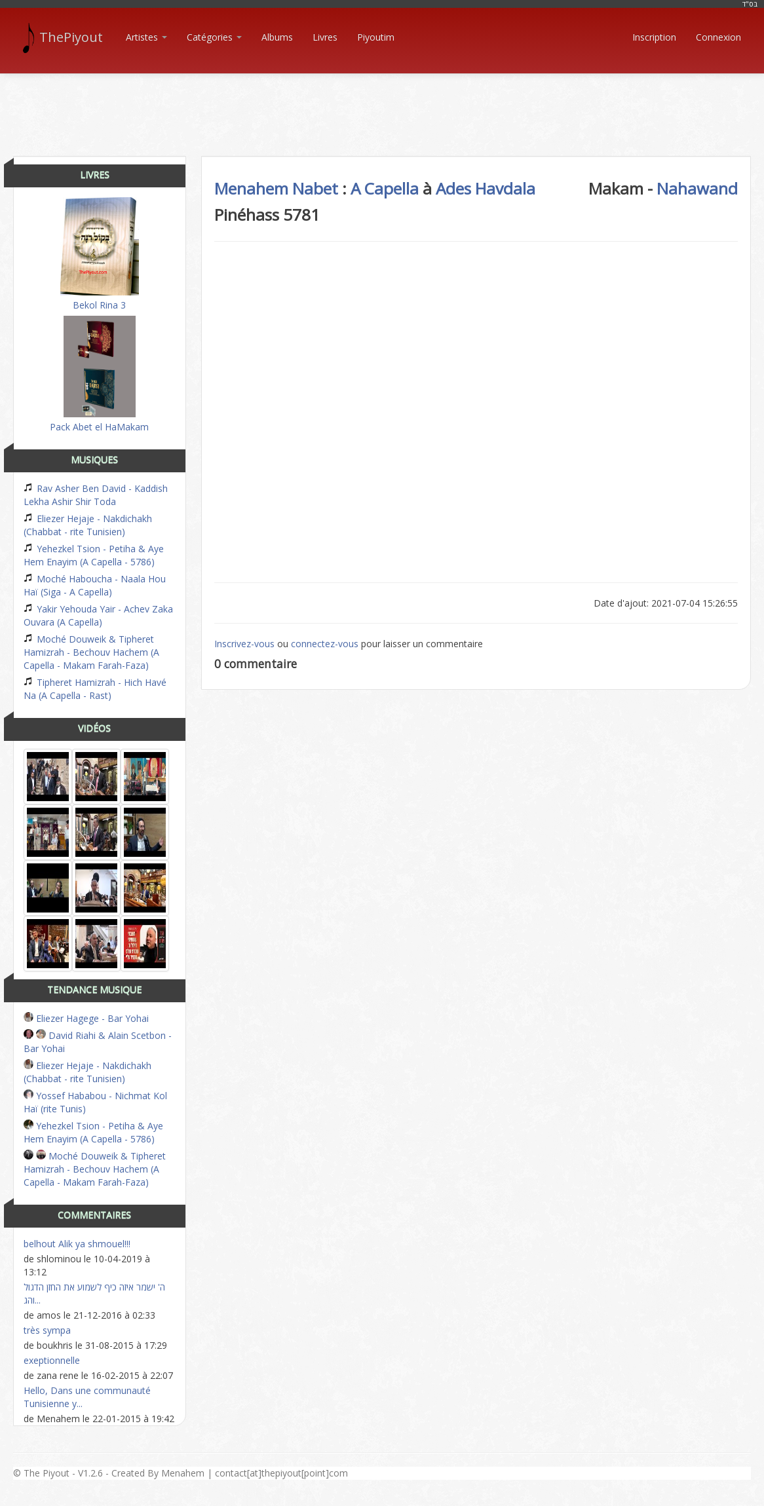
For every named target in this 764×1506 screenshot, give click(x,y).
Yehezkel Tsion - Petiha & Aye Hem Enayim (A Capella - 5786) (94, 555)
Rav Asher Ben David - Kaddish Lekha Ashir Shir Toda (96, 495)
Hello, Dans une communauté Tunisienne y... (87, 1397)
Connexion (718, 37)
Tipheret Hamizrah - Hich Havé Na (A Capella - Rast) (95, 689)
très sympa (47, 1330)
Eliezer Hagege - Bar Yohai (86, 1018)
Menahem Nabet (276, 188)
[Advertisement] (382, 103)
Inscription (654, 37)
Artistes (146, 37)
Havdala (505, 188)
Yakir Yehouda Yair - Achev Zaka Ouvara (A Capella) (98, 615)
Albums (277, 37)
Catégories (214, 37)
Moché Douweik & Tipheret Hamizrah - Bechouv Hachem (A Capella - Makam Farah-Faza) (91, 652)
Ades (453, 188)
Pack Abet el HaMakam (99, 374)
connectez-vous (324, 643)
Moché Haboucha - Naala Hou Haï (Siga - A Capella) (95, 585)
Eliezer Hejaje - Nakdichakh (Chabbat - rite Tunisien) (88, 525)
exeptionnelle (52, 1360)
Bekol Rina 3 (99, 254)
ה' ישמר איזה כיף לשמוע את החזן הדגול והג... (94, 1293)
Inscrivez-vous (244, 643)
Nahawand (697, 188)
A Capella (385, 188)
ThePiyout (64, 37)
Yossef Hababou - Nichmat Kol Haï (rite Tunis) (95, 1102)
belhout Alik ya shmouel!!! (77, 1243)
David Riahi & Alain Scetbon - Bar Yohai (98, 1042)
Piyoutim (375, 37)
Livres (325, 37)
